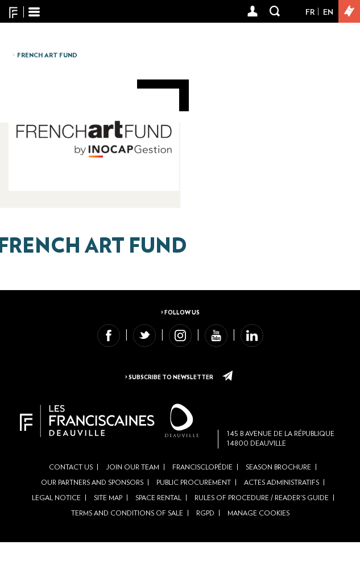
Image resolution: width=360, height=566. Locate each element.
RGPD (205, 537)
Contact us (71, 491)
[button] (253, 12)
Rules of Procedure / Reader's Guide (262, 522)
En (328, 12)
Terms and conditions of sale (127, 537)
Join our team (132, 491)
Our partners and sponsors (92, 507)
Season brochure (278, 491)
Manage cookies (258, 537)
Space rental (158, 522)
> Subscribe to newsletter (179, 377)
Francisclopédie (202, 491)
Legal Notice (56, 522)
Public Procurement (193, 507)
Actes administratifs (281, 507)
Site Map (108, 522)
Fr (310, 12)
